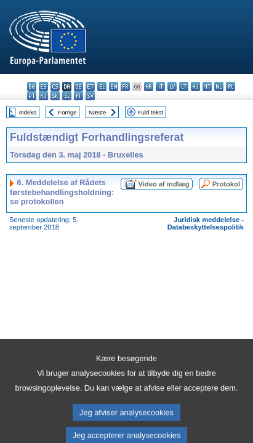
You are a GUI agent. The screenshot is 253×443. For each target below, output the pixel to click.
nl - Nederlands (218, 86)
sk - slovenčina (55, 95)
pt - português (31, 95)
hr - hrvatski (148, 86)
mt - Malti (207, 86)
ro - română (43, 95)
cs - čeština (55, 86)
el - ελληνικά (101, 86)
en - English (113, 86)
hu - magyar (195, 86)
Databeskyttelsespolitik (205, 227)
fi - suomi (78, 95)
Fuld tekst (151, 112)
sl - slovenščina (66, 95)
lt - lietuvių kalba (183, 86)
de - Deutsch (78, 86)
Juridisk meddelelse (206, 219)
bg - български (31, 86)
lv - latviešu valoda (172, 86)
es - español (43, 86)
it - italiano (160, 86)
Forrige (67, 112)
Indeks (27, 112)
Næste (97, 112)
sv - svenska (90, 95)
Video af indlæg (164, 184)
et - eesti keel (90, 86)
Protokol (226, 184)
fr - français (125, 86)
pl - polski (230, 86)
